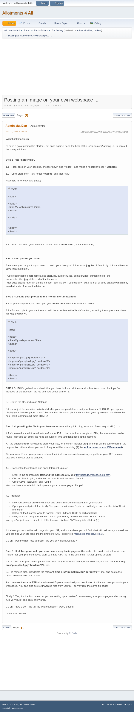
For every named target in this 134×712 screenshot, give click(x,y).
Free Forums (17, 708)
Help (103, 704)
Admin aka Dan (84, 30)
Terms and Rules (114, 704)
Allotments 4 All (17, 12)
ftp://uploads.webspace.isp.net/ (93, 474)
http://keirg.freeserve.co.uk (88, 533)
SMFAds (5, 708)
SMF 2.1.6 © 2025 (10, 704)
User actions (122, 115)
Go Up (6, 627)
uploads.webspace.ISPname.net (103, 447)
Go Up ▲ (128, 704)
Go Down (8, 115)
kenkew (97, 30)
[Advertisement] (67, 68)
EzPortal (73, 633)
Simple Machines (27, 704)
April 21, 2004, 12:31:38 (16, 132)
